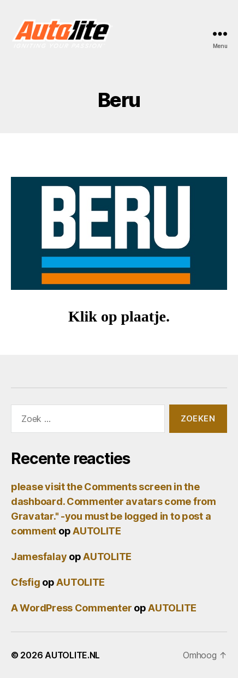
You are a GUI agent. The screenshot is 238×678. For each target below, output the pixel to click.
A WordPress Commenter (71, 608)
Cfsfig (25, 582)
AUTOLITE (97, 531)
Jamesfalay (39, 556)
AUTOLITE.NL (72, 655)
